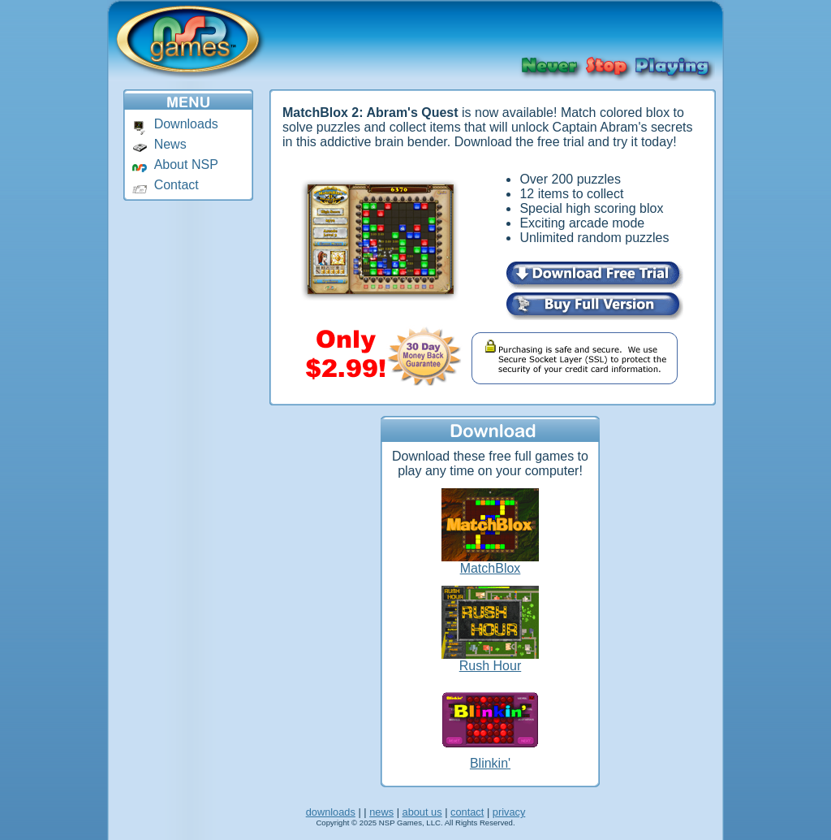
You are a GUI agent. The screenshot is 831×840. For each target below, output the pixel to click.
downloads (330, 812)
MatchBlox (490, 568)
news (381, 812)
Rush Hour (490, 666)
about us (422, 812)
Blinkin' (490, 763)
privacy (509, 812)
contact (467, 812)
